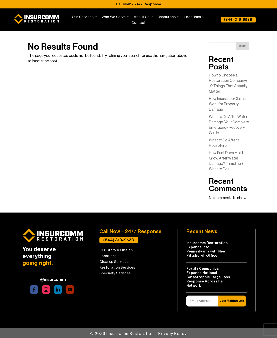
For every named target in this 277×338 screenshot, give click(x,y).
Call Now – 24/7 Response (138, 4)
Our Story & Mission (116, 251)
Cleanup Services (114, 263)
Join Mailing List (231, 301)
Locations (192, 17)
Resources (167, 17)
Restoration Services (117, 268)
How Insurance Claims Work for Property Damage (227, 104)
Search (243, 46)
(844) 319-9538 (238, 20)
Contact (138, 22)
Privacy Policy (172, 332)
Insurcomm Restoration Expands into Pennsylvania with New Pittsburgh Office (207, 249)
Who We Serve (114, 17)
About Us (141, 17)
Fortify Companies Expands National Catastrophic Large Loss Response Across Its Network (208, 277)
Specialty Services (115, 274)
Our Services (83, 17)
